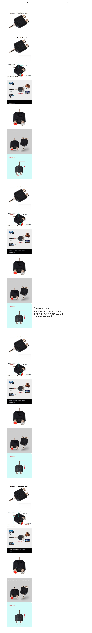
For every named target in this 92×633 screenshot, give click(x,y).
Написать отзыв (55, 320)
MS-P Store (42, 320)
